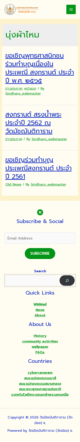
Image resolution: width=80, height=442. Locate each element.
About (40, 315)
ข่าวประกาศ (13, 88)
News (40, 310)
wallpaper (40, 346)
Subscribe (40, 253)
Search (40, 271)
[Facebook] (40, 212)
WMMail (40, 304)
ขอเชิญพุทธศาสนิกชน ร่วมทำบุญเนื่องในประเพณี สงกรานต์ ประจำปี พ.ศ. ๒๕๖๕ (39, 68)
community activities (40, 341)
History (40, 335)
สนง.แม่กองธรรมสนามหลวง (40, 383)
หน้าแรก (30, 88)
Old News (13, 184)
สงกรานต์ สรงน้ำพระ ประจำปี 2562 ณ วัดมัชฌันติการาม (33, 123)
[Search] (67, 280)
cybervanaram (40, 372)
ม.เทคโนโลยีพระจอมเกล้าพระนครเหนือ (40, 394)
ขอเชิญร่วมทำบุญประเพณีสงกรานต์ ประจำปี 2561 (38, 168)
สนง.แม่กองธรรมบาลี (40, 378)
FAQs (40, 352)
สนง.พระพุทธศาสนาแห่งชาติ (40, 389)
